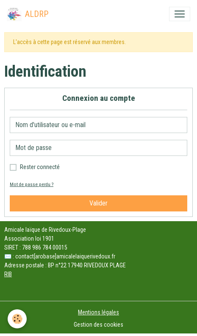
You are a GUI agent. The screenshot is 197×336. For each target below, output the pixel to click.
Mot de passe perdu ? (31, 184)
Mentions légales (98, 312)
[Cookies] (17, 318)
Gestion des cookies (98, 324)
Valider (98, 203)
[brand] (27, 14)
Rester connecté (40, 167)
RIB (8, 274)
